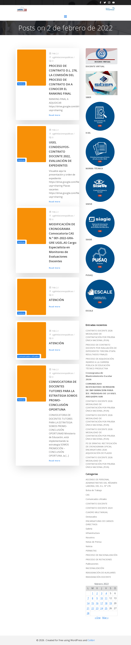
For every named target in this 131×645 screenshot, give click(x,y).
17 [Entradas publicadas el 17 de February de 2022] (101, 603)
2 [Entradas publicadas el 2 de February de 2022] (97, 593)
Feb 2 (53, 53)
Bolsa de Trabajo (94, 490)
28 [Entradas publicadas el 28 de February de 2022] (88, 613)
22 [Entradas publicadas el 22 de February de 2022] (92, 608)
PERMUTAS (91, 550)
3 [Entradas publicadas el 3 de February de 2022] (101, 593)
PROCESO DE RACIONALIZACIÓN (101, 555)
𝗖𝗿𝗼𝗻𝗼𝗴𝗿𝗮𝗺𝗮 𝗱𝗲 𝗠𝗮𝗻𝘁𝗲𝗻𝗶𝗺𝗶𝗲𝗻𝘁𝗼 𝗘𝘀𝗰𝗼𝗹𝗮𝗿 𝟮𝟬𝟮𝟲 (99, 376)
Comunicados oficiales (28, 356)
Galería (89, 528)
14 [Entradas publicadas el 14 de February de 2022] (88, 603)
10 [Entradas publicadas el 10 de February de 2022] (101, 598)
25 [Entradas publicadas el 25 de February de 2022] (106, 608)
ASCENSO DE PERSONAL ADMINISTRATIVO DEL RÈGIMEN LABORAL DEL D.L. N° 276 (101, 482)
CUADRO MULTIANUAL (97, 512)
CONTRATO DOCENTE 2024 (99, 508)
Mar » (105, 617)
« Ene (98, 617)
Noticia (21, 83)
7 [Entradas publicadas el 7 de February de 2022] (88, 598)
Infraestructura (93, 533)
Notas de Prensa (93, 541)
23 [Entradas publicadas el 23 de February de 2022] (97, 608)
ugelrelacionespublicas (61, 57)
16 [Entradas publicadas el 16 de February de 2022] (97, 603)
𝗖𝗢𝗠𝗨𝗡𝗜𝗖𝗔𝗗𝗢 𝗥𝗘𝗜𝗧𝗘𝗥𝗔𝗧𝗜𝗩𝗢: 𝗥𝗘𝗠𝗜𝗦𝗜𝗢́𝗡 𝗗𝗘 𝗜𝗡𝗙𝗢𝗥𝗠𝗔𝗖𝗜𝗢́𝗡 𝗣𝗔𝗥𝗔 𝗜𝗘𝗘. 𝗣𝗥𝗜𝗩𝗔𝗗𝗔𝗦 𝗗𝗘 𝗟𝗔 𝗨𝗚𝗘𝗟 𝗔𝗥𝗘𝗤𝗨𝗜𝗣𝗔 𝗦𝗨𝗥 (101, 390)
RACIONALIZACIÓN (95, 568)
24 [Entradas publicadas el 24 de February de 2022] (101, 608)
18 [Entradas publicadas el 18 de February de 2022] (106, 603)
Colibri (91, 640)
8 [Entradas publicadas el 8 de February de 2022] (92, 598)
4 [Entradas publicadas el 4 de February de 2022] (106, 593)
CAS (87, 494)
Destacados (91, 516)
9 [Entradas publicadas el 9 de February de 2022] (97, 598)
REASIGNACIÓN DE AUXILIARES (101, 572)
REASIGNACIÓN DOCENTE (98, 577)
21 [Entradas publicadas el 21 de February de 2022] (88, 608)
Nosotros (90, 537)
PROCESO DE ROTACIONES (99, 559)
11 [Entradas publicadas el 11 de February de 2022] (106, 598)
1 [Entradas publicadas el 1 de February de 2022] (92, 593)
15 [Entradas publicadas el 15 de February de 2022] (92, 603)
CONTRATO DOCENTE (96, 503)
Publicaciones (92, 563)
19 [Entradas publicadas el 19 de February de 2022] (110, 603)
